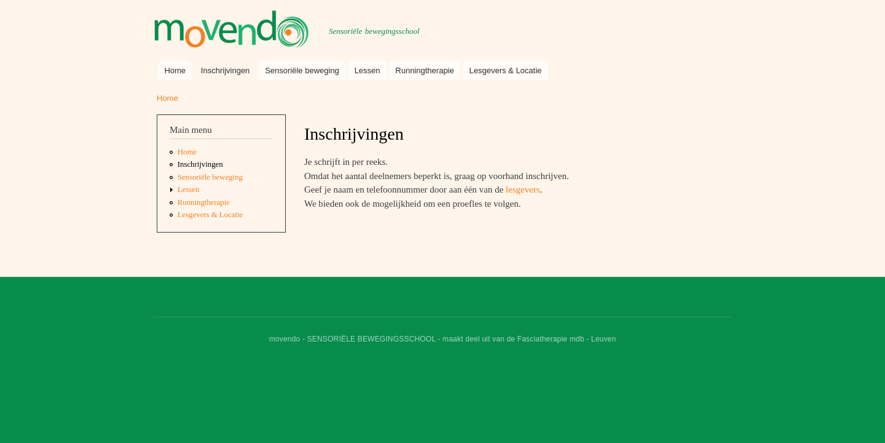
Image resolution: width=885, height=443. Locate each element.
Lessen (367, 70)
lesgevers (523, 189)
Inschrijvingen (225, 70)
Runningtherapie (424, 70)
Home (175, 70)
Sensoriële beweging (302, 70)
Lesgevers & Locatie (506, 70)
